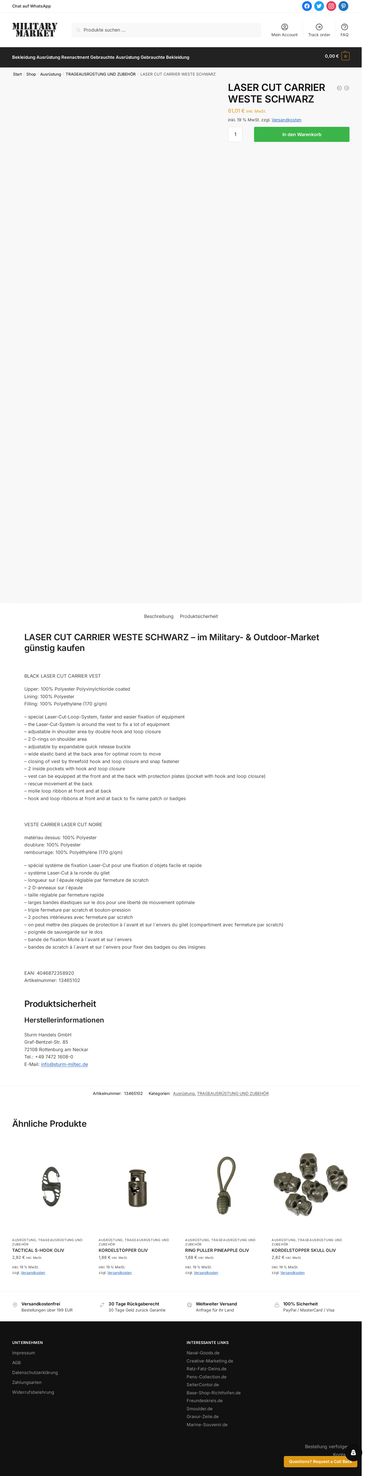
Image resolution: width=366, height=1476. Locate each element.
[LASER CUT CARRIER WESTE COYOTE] (347, 85)
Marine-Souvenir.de (207, 1422)
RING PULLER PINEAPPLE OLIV (217, 1247)
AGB (16, 1360)
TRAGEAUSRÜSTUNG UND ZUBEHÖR (101, 71)
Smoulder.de (200, 1406)
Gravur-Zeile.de (203, 1414)
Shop (31, 71)
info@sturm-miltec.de (64, 1062)
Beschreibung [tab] (159, 614)
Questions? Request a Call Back (320, 1461)
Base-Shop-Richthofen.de (214, 1390)
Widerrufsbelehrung (33, 1389)
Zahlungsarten (27, 1379)
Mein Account (284, 30)
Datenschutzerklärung (35, 1370)
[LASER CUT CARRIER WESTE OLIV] (339, 85)
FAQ (345, 30)
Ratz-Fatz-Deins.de (207, 1366)
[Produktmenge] (235, 131)
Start (17, 71)
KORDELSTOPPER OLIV (123, 1247)
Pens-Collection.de (207, 1374)
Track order (319, 30)
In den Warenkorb (301, 132)
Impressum (23, 1350)
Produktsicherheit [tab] (199, 614)
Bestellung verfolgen (327, 1444)
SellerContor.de (203, 1382)
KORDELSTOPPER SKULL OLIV (304, 1247)
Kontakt (341, 1452)
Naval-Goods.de (203, 1350)
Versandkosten (286, 117)
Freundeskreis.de (205, 1398)
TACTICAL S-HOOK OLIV (38, 1247)
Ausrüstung (50, 71)
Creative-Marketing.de (210, 1358)
